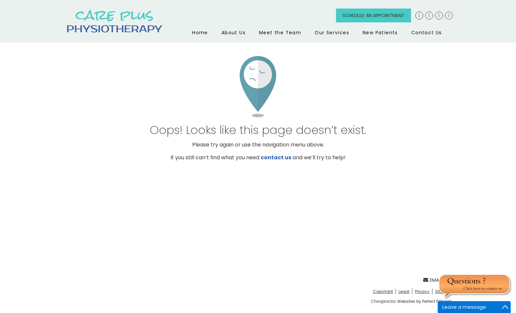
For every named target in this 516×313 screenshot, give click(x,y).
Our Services (332, 32)
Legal (404, 291)
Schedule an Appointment (373, 15)
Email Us (436, 280)
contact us (276, 157)
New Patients (380, 32)
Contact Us (426, 32)
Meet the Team (280, 32)
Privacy (422, 291)
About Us (233, 32)
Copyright (383, 291)
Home (200, 32)
